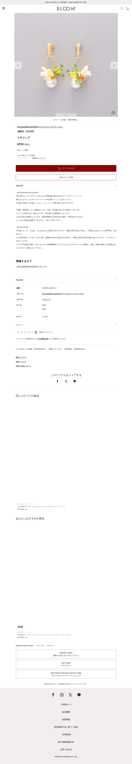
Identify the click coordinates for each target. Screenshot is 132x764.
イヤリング (46, 299)
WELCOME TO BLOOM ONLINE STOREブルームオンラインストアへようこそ (66, 674)
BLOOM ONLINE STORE (24, 646)
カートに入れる (65, 168)
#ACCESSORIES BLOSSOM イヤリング (32, 267)
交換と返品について (23, 366)
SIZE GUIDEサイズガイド (66, 664)
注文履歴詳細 (43, 339)
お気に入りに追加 (66, 177)
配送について (21, 357)
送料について (21, 362)
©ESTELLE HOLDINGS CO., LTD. (66, 757)
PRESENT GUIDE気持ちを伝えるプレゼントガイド (66, 654)
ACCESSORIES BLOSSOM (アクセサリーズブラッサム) (39, 127)
